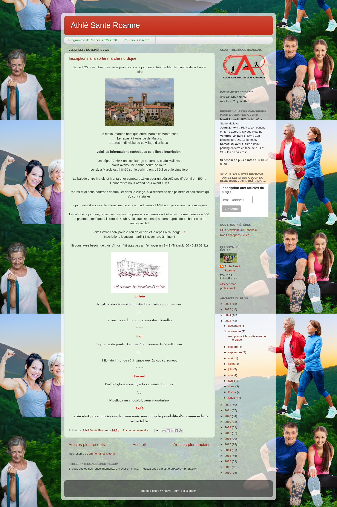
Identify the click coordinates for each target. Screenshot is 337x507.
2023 (228, 320)
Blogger (191, 490)
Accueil (139, 444)
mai (231, 375)
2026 (228, 303)
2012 (228, 461)
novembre (235, 331)
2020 (228, 416)
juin (230, 369)
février (232, 392)
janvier (232, 397)
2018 (228, 427)
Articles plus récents (87, 444)
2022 (228, 404)
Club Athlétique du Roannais (238, 229)
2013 (228, 455)
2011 (228, 467)
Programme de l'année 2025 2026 (92, 40)
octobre (233, 346)
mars (231, 386)
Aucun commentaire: (136, 430)
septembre (235, 352)
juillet (232, 363)
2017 (228, 433)
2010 (228, 472)
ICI (184, 232)
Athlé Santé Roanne (105, 25)
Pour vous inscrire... (138, 40)
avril (231, 380)
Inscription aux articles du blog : (243, 190)
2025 (228, 309)
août (231, 358)
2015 (228, 444)
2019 (228, 421)
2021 (228, 410)
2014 (228, 450)
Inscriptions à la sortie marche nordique (102, 58)
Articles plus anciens (191, 444)
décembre (235, 325)
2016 (228, 438)
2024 (228, 315)
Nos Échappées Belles (234, 235)
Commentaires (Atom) (101, 453)
